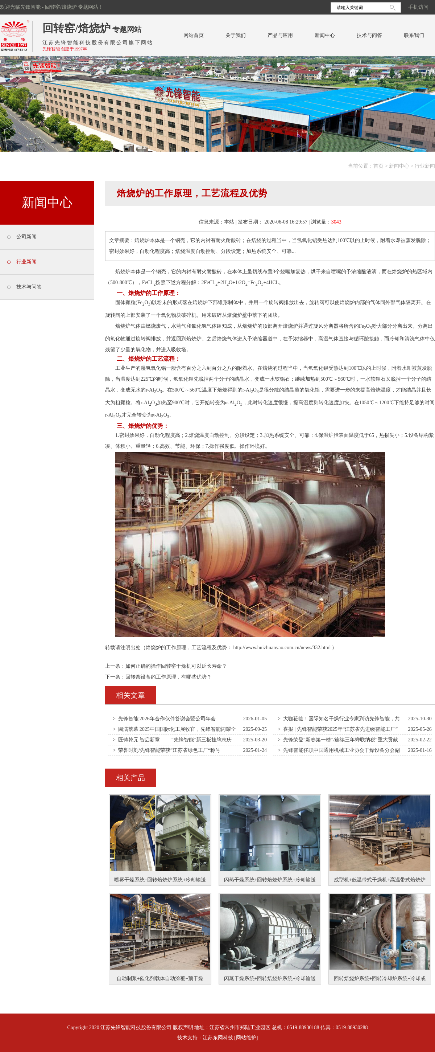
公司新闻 (26, 237)
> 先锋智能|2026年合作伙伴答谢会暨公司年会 (164, 718)
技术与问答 (369, 35)
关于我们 (235, 35)
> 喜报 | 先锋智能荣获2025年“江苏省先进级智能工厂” (338, 729)
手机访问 (418, 7)
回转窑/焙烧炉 (76, 28)
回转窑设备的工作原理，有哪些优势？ (168, 677)
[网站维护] (246, 1037)
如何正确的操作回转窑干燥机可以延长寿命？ (176, 666)
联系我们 (414, 35)
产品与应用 (280, 35)
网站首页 (193, 35)
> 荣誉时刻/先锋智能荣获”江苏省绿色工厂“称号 (166, 750)
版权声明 (183, 1027)
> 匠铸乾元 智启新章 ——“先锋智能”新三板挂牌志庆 (172, 739)
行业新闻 (425, 166)
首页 (378, 166)
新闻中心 (325, 35)
